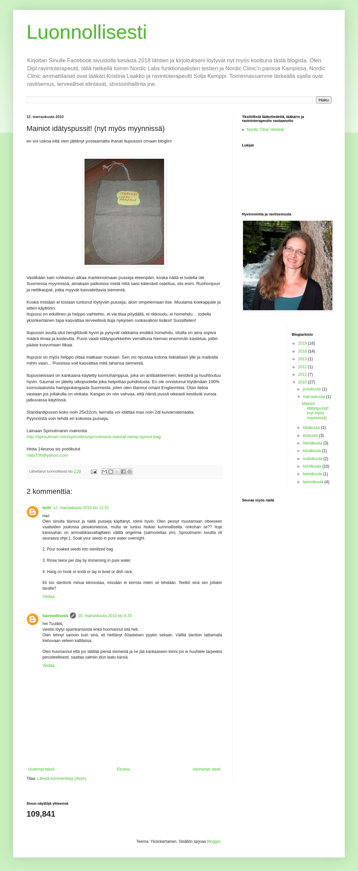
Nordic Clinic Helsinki (265, 129)
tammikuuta (313, 482)
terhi (46, 507)
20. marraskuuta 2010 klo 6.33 (105, 615)
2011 (303, 374)
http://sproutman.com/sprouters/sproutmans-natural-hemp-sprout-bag (94, 436)
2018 (303, 351)
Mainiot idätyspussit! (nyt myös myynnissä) (315, 410)
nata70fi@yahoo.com (47, 455)
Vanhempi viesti (206, 769)
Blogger (214, 841)
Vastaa (48, 596)
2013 (303, 359)
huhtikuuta (312, 466)
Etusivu (123, 769)
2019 (303, 343)
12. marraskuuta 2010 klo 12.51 (81, 507)
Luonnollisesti (87, 32)
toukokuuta (313, 458)
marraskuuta (314, 396)
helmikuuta (313, 474)
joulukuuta (312, 389)
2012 (303, 367)
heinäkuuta (313, 443)
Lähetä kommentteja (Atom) (61, 778)
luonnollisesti (55, 615)
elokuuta (311, 435)
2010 (303, 382)
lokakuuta (312, 427)
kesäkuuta (312, 450)
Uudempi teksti (41, 769)
